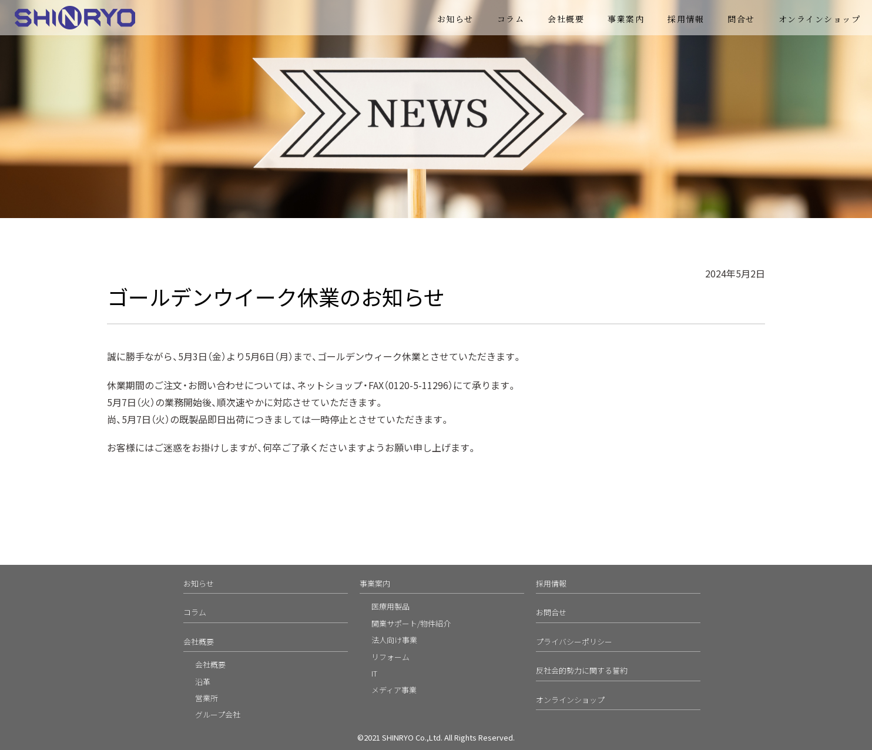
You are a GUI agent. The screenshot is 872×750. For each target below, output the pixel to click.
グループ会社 (217, 714)
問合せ (741, 19)
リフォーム (390, 656)
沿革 (202, 681)
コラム (511, 19)
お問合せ (551, 612)
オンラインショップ (820, 19)
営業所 (206, 698)
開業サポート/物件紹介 (411, 623)
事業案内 (626, 19)
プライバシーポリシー (574, 641)
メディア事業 (394, 689)
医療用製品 (390, 606)
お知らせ (455, 19)
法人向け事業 (394, 639)
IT (374, 673)
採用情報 (686, 19)
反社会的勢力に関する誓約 (582, 670)
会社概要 (566, 19)
